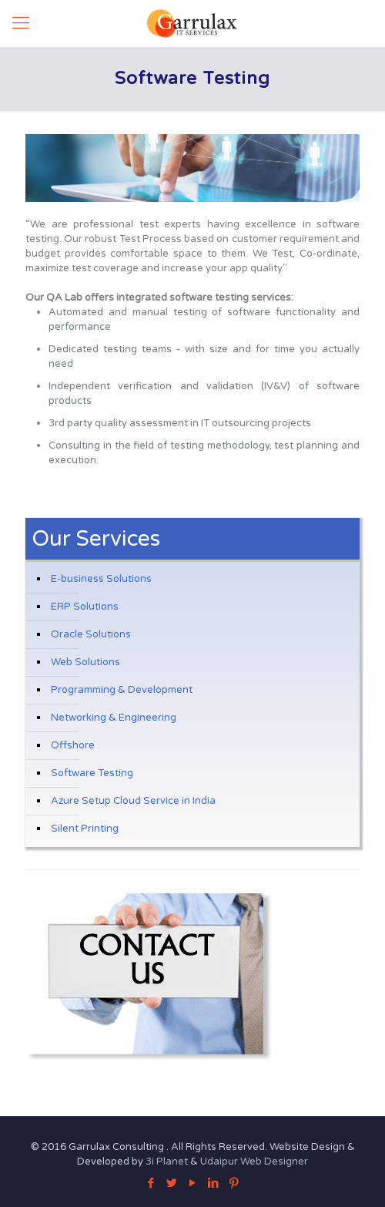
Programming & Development (121, 690)
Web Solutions (85, 662)
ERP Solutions (85, 606)
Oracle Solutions (91, 634)
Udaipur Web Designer (254, 1161)
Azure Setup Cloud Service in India (133, 801)
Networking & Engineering (113, 717)
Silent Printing (85, 828)
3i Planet (168, 1161)
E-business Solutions (101, 579)
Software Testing (92, 773)
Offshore (73, 745)
